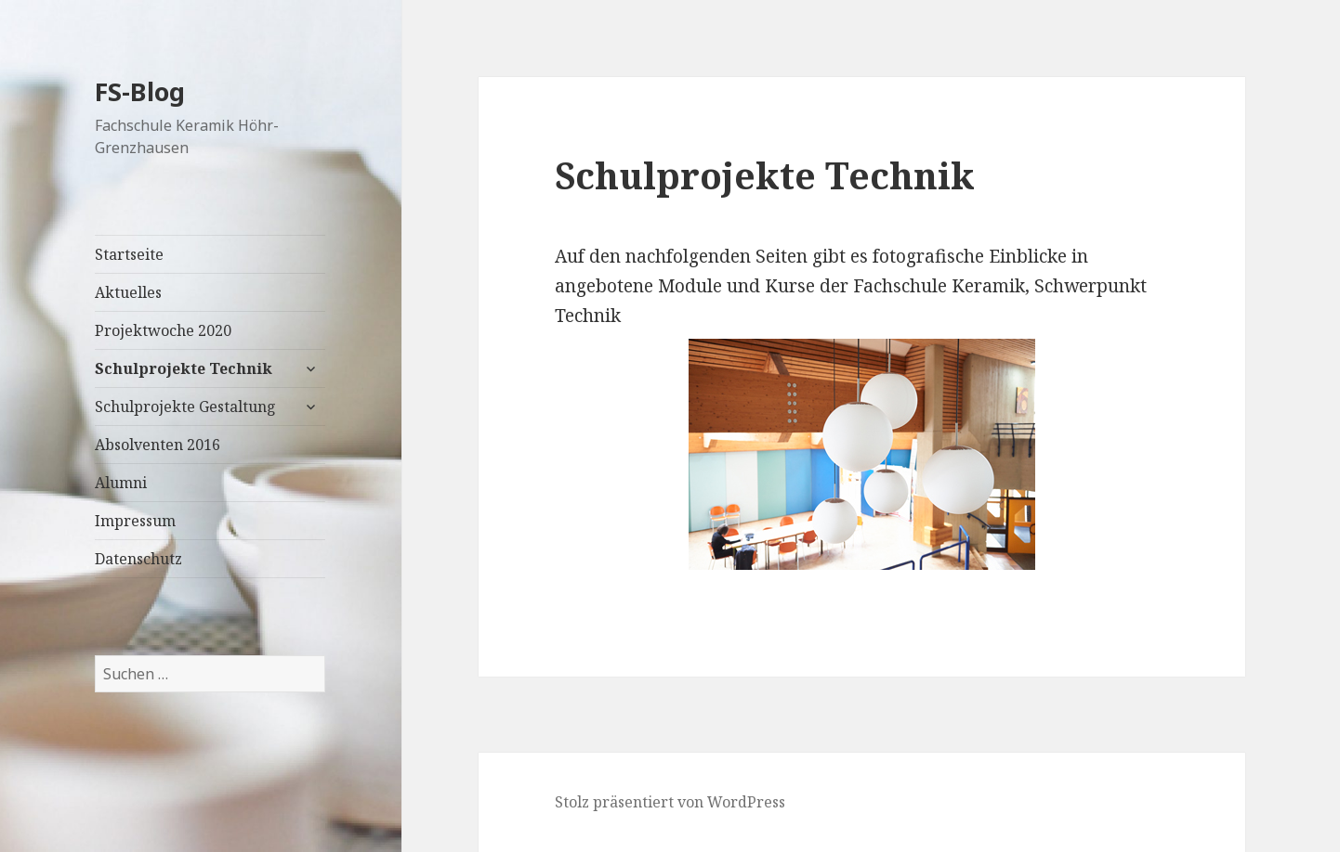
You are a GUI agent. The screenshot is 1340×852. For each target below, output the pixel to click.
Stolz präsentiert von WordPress (670, 802)
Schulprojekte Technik (183, 368)
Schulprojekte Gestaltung (185, 406)
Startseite (129, 254)
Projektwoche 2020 (163, 330)
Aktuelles (128, 292)
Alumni (121, 482)
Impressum (135, 520)
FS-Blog (140, 91)
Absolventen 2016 (157, 444)
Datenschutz (138, 559)
